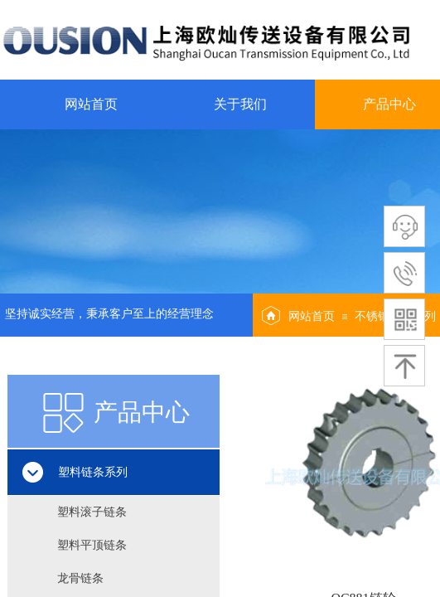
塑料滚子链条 (92, 512)
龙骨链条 (80, 578)
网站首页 (91, 104)
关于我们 (240, 104)
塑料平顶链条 (92, 545)
